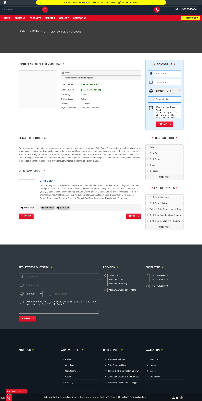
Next (132, 216)
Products (35, 18)
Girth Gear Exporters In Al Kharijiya (165, 215)
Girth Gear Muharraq (159, 197)
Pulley (152, 147)
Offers (67, 73)
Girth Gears (155, 159)
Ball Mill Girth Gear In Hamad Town (165, 209)
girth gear (64, 207)
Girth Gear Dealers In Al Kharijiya (165, 221)
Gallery (64, 18)
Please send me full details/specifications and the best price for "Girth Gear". (167, 111)
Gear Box (154, 153)
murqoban (49, 207)
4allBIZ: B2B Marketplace (134, 397)
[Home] (5, 2)
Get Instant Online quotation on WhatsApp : (101, 2)
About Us (20, 18)
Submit (163, 124)
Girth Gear (46, 180)
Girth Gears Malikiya (159, 203)
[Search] (45, 10)
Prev (27, 216)
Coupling (154, 171)
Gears (152, 165)
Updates (50, 18)
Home (7, 18)
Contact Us (79, 18)
